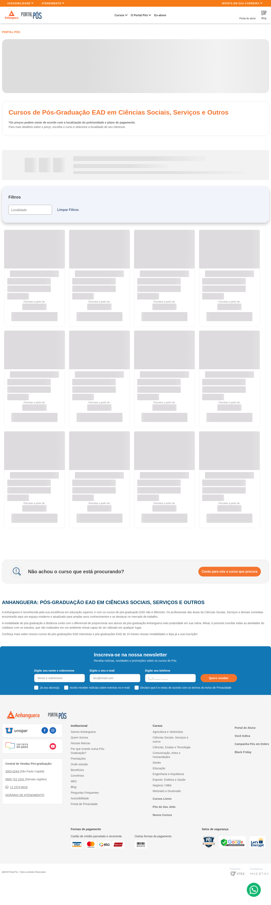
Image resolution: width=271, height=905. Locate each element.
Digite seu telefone (157, 670)
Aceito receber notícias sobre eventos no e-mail (100, 687)
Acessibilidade (20, 3)
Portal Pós (11, 32)
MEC (74, 781)
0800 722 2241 (15, 779)
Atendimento (52, 3)
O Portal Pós (139, 15)
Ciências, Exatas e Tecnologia (171, 747)
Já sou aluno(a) (50, 687)
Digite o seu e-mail (102, 670)
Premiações (78, 758)
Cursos (119, 15)
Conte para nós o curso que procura (229, 571)
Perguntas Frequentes (85, 792)
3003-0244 (12, 771)
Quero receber (218, 678)
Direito (157, 762)
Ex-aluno (160, 15)
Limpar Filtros (68, 209)
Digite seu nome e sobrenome (54, 670)
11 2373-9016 (16, 787)
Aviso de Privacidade (218, 687)
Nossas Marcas (80, 743)
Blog (74, 787)
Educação (159, 768)
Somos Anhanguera (83, 731)
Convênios (77, 775)
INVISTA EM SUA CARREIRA (242, 3)
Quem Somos (79, 737)
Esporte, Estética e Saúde (169, 779)
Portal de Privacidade (84, 804)
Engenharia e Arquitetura (168, 774)
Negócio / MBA (162, 785)
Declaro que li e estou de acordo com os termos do (185, 687)
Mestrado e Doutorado (167, 791)
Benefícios (77, 770)
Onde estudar (79, 764)
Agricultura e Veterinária (168, 731)
